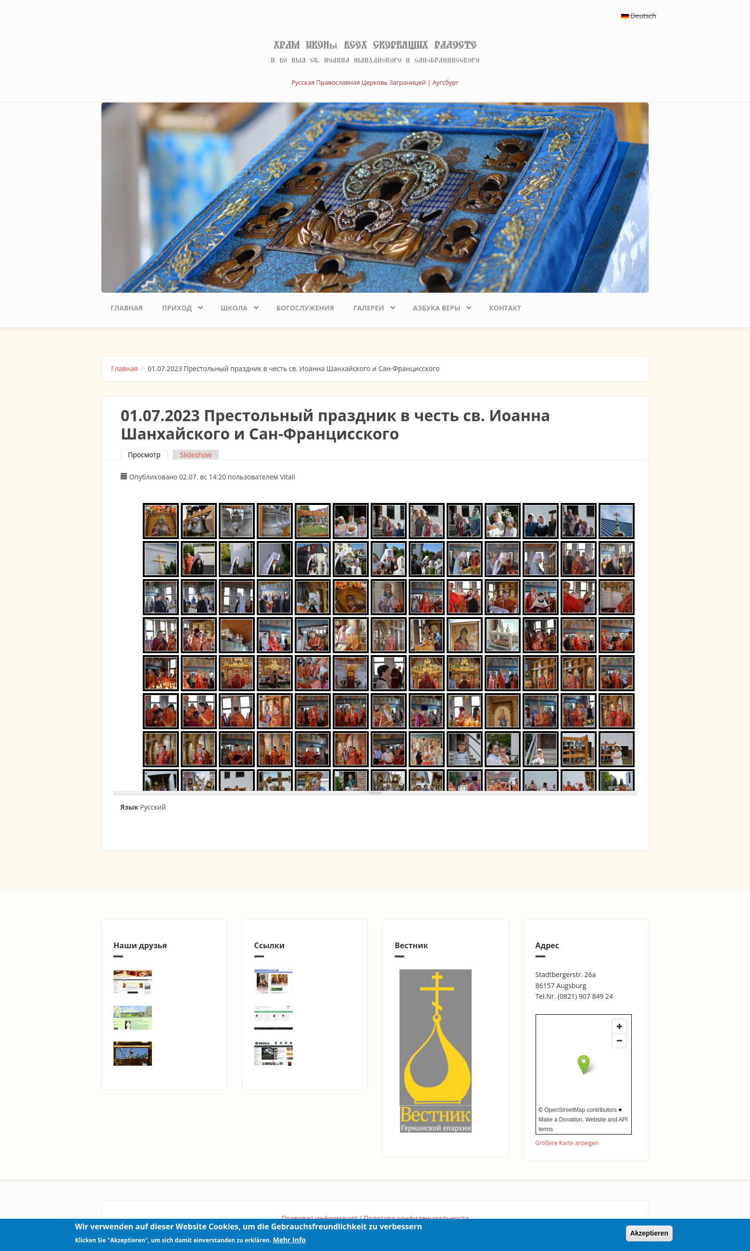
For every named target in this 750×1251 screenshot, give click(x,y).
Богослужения (305, 307)
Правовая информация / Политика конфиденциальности (375, 1218)
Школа (236, 305)
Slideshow (196, 454)
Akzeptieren (649, 1233)
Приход (179, 305)
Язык (129, 807)
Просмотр (148, 454)
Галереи (371, 305)
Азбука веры (439, 305)
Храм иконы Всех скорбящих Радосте (375, 45)
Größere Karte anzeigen (567, 1143)
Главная (127, 307)
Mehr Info (289, 1239)
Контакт (505, 307)
